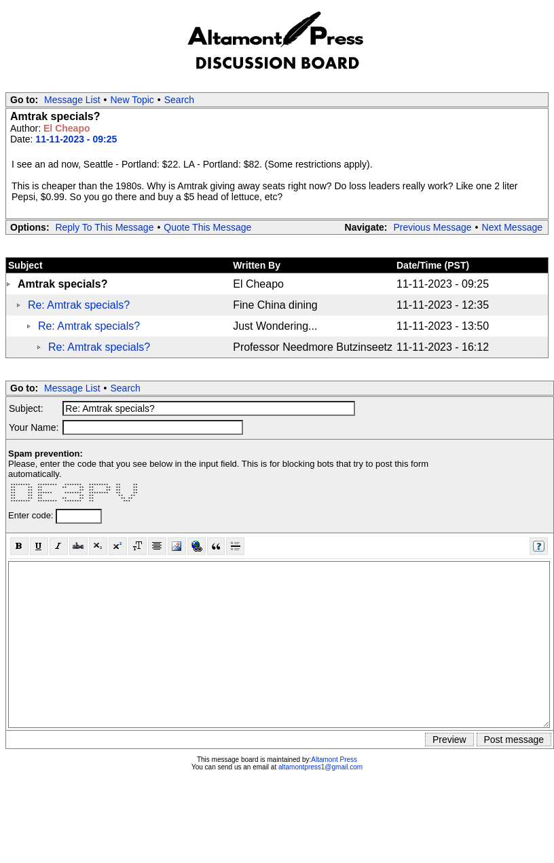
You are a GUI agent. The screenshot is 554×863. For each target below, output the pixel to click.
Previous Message (432, 227)
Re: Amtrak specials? (79, 305)
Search (179, 99)
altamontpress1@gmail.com (320, 767)
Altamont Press (334, 759)
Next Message (512, 227)
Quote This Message (207, 227)
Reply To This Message (104, 227)
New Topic (132, 99)
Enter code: (32, 515)
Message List (72, 99)
